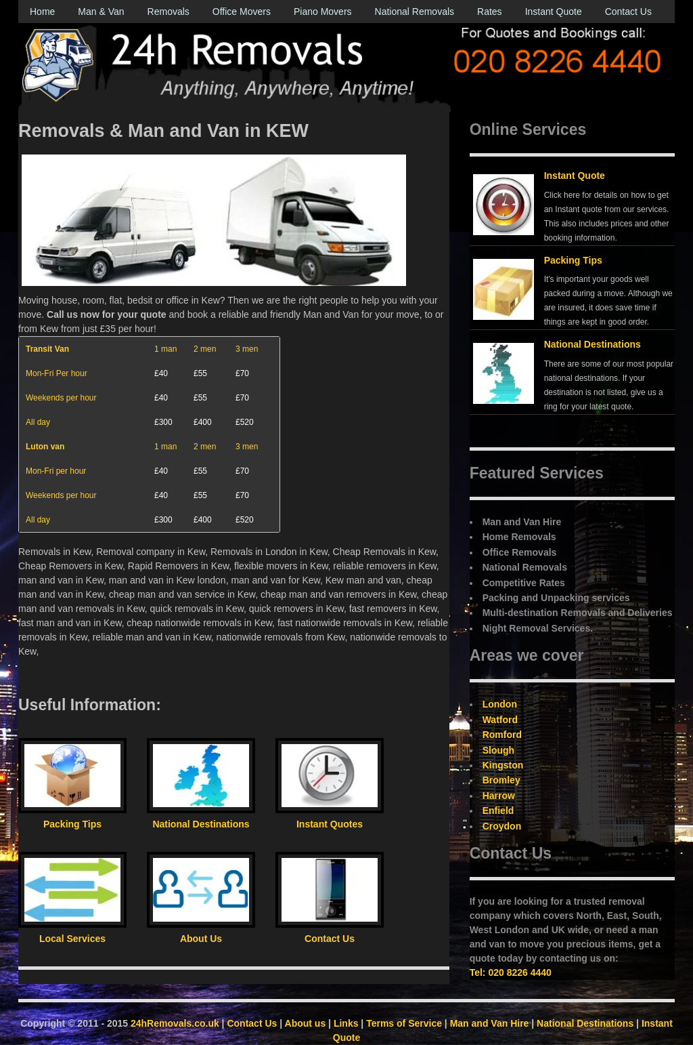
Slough (498, 750)
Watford (500, 719)
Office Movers (242, 11)
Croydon (502, 826)
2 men (205, 349)
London (500, 704)
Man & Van (101, 11)
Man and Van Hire (489, 1023)
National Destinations (592, 344)
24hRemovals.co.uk (175, 1023)
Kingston (503, 765)
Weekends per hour (61, 398)
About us (305, 1023)
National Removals (415, 11)
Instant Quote (553, 11)
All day (38, 422)
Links (346, 1023)
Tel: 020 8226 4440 (511, 972)
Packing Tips (573, 260)
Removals (168, 11)
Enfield (498, 810)
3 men (247, 349)
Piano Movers (323, 11)
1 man (165, 349)
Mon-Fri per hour (56, 471)
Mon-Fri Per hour (56, 373)
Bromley (501, 780)
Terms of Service (404, 1023)
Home (42, 11)
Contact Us (628, 11)
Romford (502, 734)
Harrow (499, 795)
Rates (489, 11)
